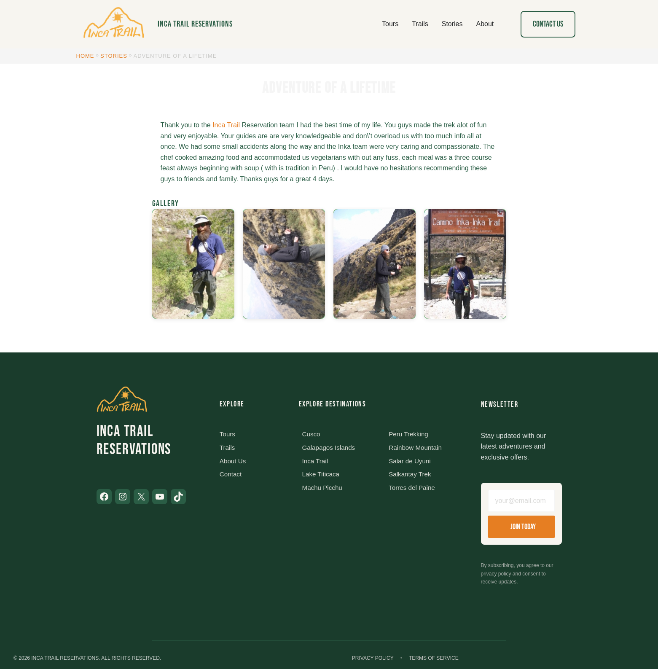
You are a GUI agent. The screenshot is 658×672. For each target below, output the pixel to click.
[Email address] (521, 502)
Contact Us (548, 24)
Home (85, 56)
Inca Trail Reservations (195, 24)
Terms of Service (434, 661)
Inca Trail (226, 125)
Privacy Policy (373, 661)
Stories (113, 56)
